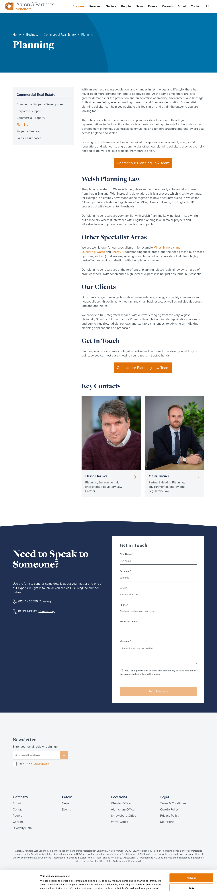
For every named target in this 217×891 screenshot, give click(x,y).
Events (152, 6)
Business (78, 6)
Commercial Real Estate (35, 94)
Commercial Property (30, 117)
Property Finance (27, 131)
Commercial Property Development (40, 104)
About (182, 6)
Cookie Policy (169, 809)
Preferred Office (129, 621)
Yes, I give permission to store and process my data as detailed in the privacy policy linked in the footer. (158, 672)
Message (125, 641)
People (126, 6)
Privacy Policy (169, 815)
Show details (161, 885)
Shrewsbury (47, 611)
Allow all (191, 858)
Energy (116, 251)
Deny (191, 868)
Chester (44, 601)
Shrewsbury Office (123, 815)
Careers (167, 6)
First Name (126, 554)
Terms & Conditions (173, 803)
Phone (124, 605)
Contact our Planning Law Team (143, 163)
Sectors (111, 6)
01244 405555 (28, 601)
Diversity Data (22, 828)
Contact (196, 6)
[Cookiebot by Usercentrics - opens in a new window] (19, 885)
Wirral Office (119, 821)
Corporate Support (28, 111)
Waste (101, 251)
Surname (125, 571)
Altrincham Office (123, 809)
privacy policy (41, 763)
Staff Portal (167, 821)
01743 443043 (27, 611)
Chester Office (121, 803)
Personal (95, 6)
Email (123, 588)
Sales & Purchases (28, 138)
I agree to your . (33, 763)
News (139, 6)
